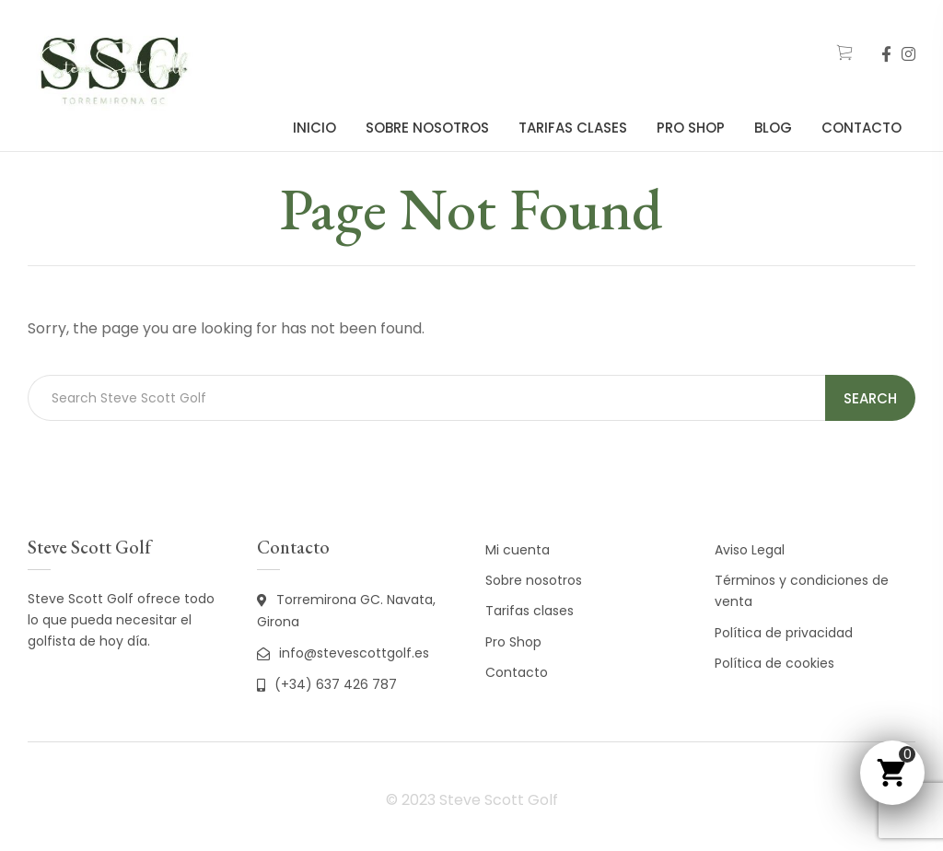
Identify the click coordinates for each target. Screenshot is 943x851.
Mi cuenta (517, 550)
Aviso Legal (750, 550)
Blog (773, 127)
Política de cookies (774, 663)
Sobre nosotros (427, 127)
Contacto (861, 127)
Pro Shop (691, 127)
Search (870, 398)
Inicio (314, 127)
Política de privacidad (784, 633)
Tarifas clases (572, 127)
